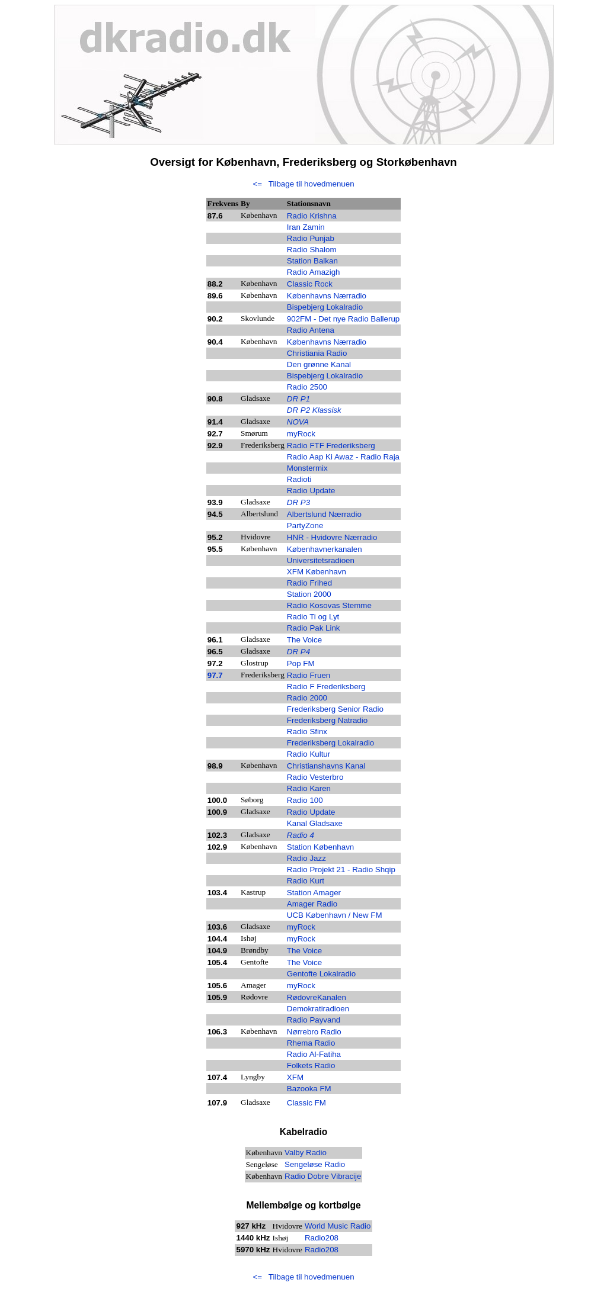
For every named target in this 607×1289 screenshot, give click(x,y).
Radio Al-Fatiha (314, 1054)
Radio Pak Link (313, 627)
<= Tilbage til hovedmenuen (303, 183)
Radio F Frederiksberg (326, 686)
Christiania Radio (317, 353)
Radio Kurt (305, 880)
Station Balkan (312, 260)
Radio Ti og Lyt (313, 616)
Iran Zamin (306, 227)
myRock (301, 985)
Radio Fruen (308, 675)
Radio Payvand (313, 1019)
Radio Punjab (310, 238)
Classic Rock (310, 283)
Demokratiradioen (318, 1008)
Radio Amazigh (313, 272)
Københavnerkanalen (324, 549)
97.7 (215, 675)
